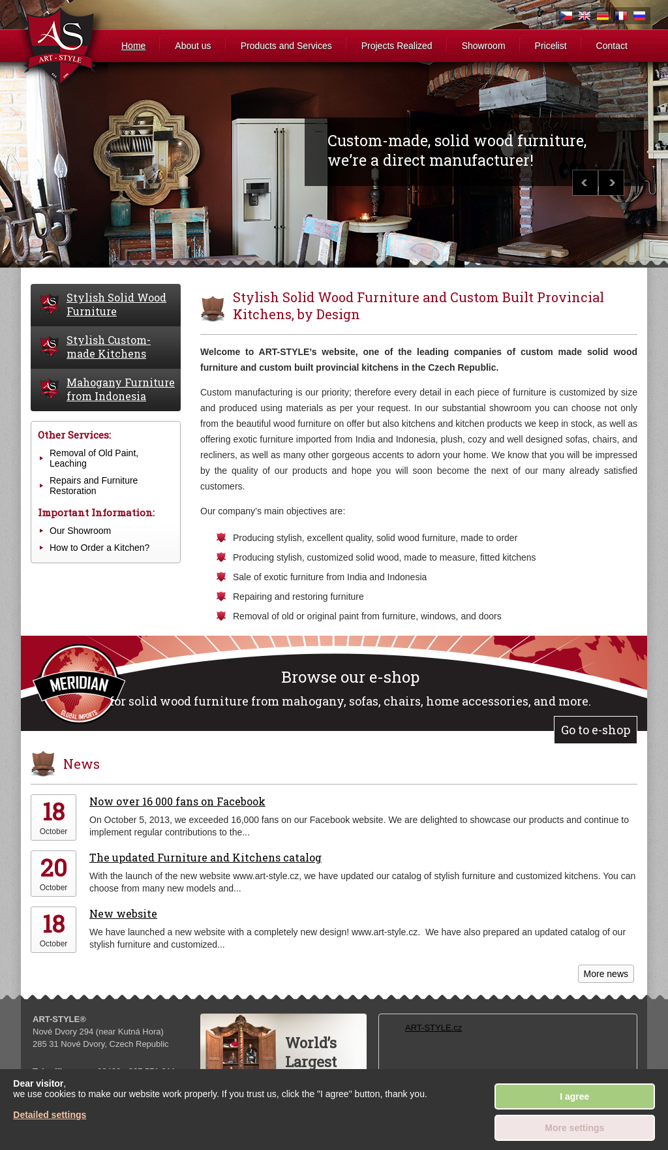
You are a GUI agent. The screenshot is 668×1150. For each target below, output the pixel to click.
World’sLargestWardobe (315, 1061)
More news (606, 974)
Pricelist (551, 45)
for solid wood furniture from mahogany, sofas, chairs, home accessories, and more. (350, 687)
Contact (612, 45)
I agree (574, 1096)
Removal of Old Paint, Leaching (94, 458)
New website (123, 913)
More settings (574, 1128)
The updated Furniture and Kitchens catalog (205, 857)
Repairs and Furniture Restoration (94, 485)
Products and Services (286, 45)
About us (193, 45)
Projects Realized (397, 45)
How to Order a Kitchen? (99, 547)
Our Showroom (80, 530)
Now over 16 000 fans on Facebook (177, 801)
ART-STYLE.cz (433, 1028)
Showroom (484, 45)
